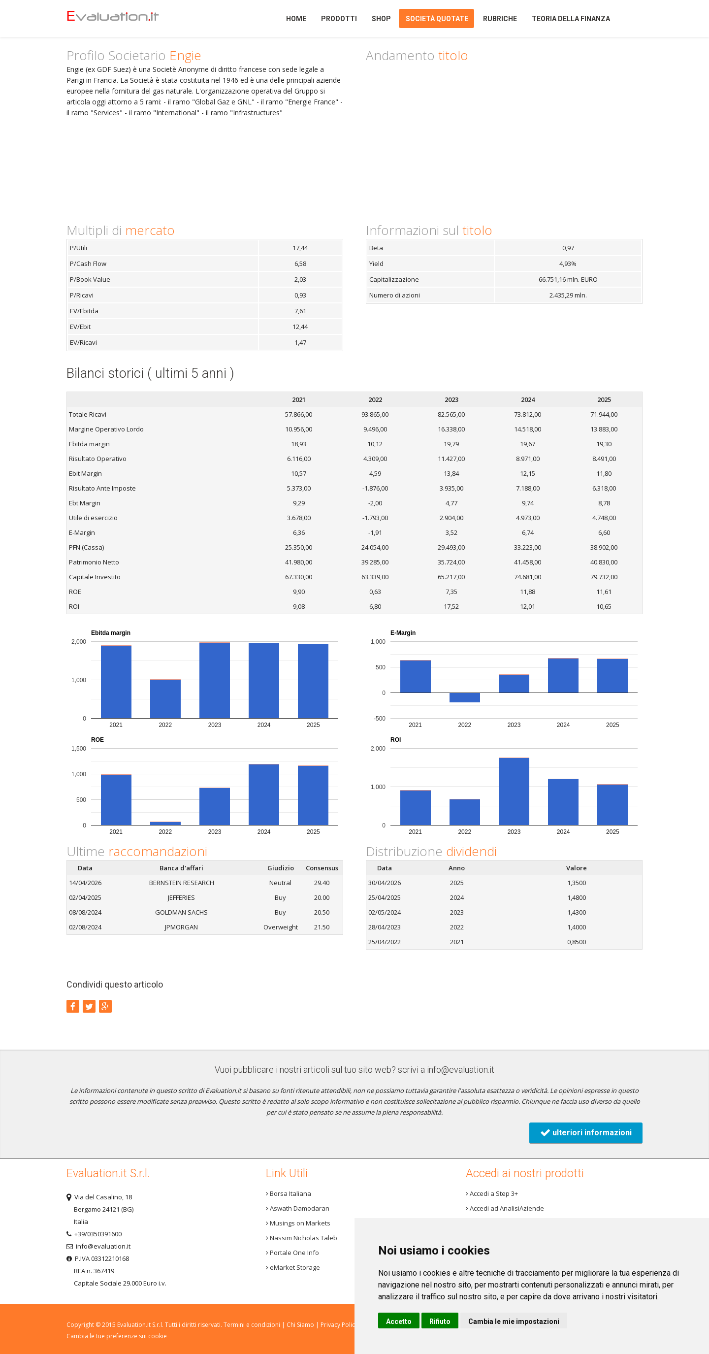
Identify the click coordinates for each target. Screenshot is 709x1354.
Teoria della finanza (571, 19)
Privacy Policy (339, 1325)
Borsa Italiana (288, 1193)
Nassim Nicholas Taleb (301, 1237)
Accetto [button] (399, 1321)
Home (129, 18)
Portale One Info (292, 1252)
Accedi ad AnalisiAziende (505, 1208)
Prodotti (339, 19)
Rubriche (500, 19)
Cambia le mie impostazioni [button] (513, 1321)
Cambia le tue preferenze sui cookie (116, 1336)
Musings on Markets (298, 1223)
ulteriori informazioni (586, 1132)
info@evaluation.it (460, 1069)
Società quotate (437, 19)
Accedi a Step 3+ (492, 1193)
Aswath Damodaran (297, 1208)
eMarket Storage (293, 1267)
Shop (381, 19)
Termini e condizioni (252, 1325)
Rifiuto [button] (440, 1321)
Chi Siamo (300, 1325)
